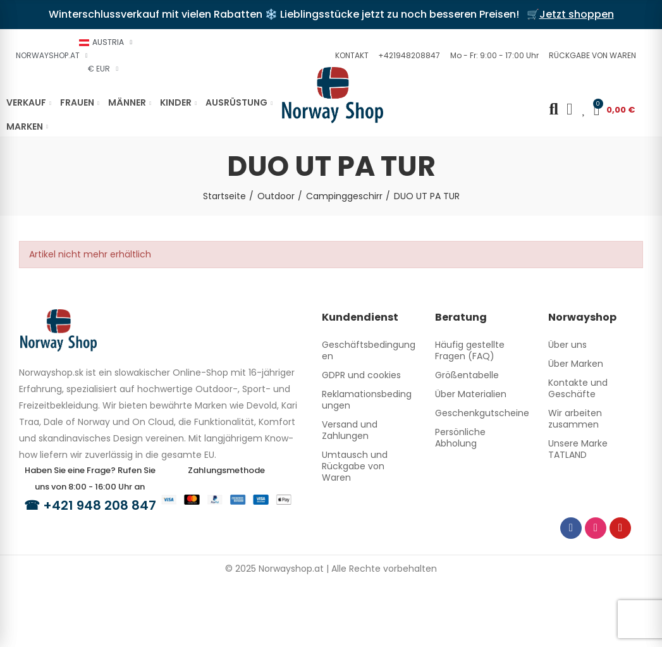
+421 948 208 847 (99, 505)
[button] (350, 55)
